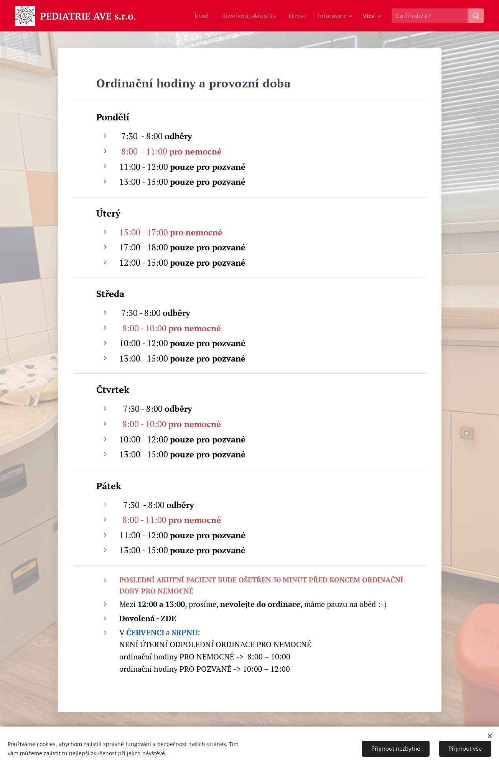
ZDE (168, 618)
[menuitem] (196, 15)
